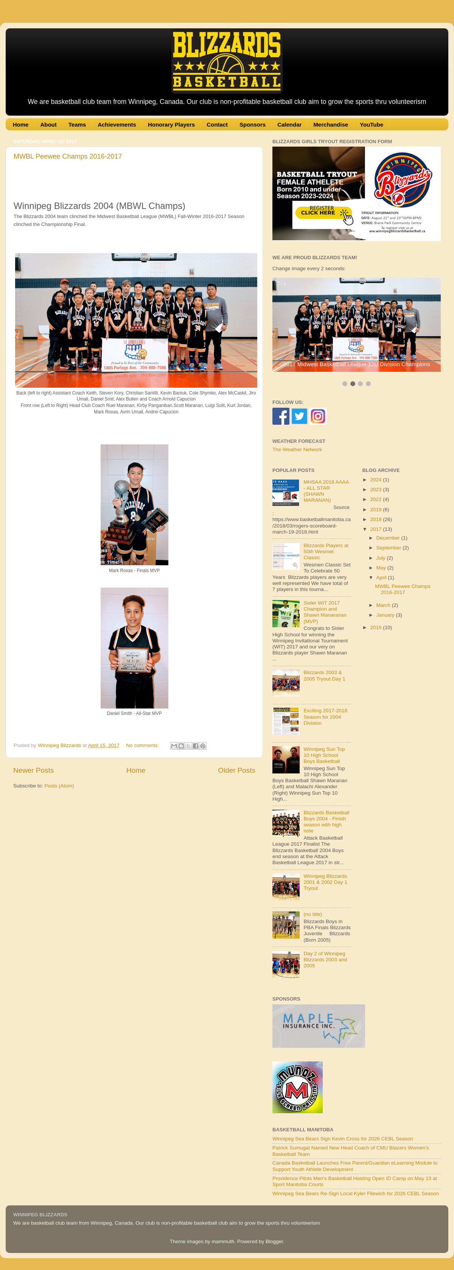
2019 (376, 509)
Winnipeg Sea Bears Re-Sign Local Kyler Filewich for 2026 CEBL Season (355, 1193)
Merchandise (330, 124)
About (48, 124)
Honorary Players (171, 124)
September (389, 548)
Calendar (289, 124)
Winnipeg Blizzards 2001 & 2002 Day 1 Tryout (325, 882)
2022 (376, 499)
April (382, 577)
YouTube (371, 124)
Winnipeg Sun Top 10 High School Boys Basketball (324, 755)
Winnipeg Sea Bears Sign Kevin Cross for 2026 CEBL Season (342, 1139)
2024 (376, 480)
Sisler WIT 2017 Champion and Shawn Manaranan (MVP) (324, 612)
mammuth (222, 1241)
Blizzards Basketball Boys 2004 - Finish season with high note (326, 822)
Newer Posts (33, 770)
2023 (376, 489)
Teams (77, 124)
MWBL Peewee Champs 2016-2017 (68, 156)
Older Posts (236, 770)
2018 (376, 519)
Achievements (117, 124)
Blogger (274, 1241)
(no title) (312, 914)
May (381, 568)
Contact (217, 124)
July (381, 558)
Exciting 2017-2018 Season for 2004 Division (325, 716)
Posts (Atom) (59, 786)
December (388, 538)
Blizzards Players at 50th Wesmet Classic (325, 551)
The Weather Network (297, 449)
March (384, 605)
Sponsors (252, 124)
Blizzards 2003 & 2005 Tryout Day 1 (324, 675)
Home (21, 124)
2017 (376, 529)
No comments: (143, 745)
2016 (376, 627)
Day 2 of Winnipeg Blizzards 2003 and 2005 (325, 959)
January (386, 615)
